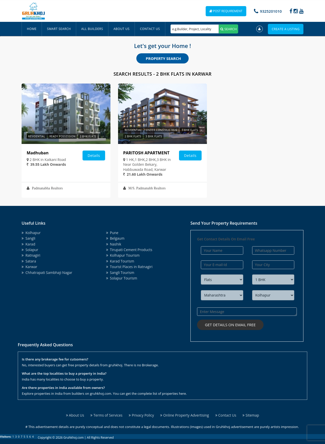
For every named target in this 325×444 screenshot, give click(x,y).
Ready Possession (62, 136)
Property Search (163, 58)
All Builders (92, 29)
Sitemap (250, 415)
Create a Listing (286, 29)
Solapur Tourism (121, 278)
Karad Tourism (120, 261)
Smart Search (59, 29)
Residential (36, 136)
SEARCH (228, 29)
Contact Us (150, 29)
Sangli (28, 238)
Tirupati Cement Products (129, 249)
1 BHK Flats (190, 130)
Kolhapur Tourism (123, 255)
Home (32, 29)
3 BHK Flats (153, 136)
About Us (121, 29)
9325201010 (271, 11)
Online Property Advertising (184, 415)
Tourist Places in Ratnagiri (129, 266)
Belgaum (115, 238)
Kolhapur (31, 232)
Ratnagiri (31, 255)
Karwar (29, 266)
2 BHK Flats (88, 136)
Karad (28, 244)
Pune (112, 232)
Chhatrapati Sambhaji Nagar (47, 272)
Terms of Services (106, 415)
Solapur (30, 249)
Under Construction (161, 130)
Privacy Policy (141, 415)
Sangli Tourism (120, 272)
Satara (29, 261)
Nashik (113, 244)
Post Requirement (225, 11)
